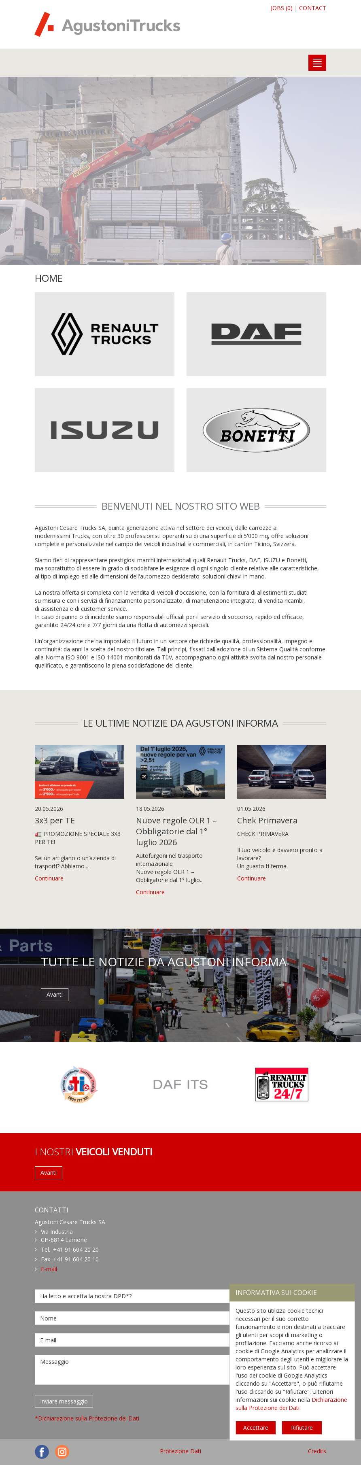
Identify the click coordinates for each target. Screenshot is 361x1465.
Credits (317, 1451)
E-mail (49, 1269)
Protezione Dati (180, 1451)
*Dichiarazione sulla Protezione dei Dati (87, 1418)
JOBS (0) (282, 8)
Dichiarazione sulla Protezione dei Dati (291, 1404)
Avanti (55, 994)
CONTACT (312, 8)
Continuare (49, 878)
